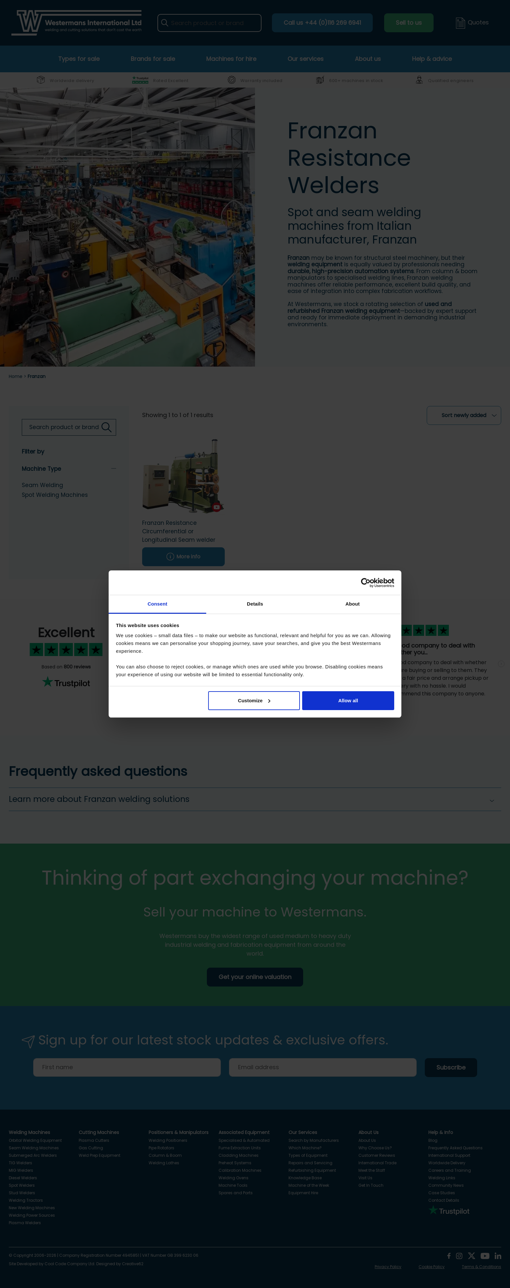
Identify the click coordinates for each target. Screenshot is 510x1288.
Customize (254, 700)
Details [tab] (255, 604)
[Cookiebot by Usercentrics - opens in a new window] (365, 583)
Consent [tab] (158, 604)
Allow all (348, 700)
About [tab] (352, 604)
